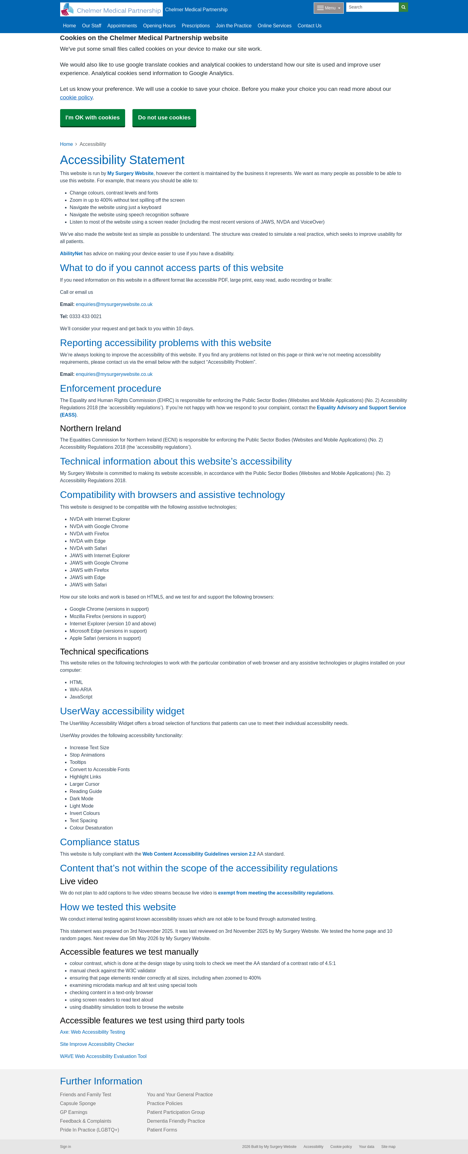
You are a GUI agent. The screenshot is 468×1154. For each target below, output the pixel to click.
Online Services (275, 25)
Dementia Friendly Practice (176, 1120)
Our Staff (91, 25)
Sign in (65, 1147)
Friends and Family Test (85, 1094)
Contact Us (310, 25)
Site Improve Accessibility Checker (97, 1044)
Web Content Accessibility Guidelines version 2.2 (199, 853)
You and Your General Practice (180, 1094)
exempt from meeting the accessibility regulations (275, 892)
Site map (388, 1147)
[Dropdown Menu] (329, 8)
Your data (366, 1147)
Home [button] (69, 25)
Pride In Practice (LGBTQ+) (89, 1129)
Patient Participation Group (176, 1112)
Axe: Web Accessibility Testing (92, 1031)
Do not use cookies (164, 117)
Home (66, 144)
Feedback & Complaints (85, 1120)
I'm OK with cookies (93, 117)
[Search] (372, 7)
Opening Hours (159, 25)
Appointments (122, 25)
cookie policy (76, 97)
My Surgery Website (131, 173)
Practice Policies (165, 1103)
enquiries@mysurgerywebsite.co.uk (114, 304)
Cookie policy (341, 1147)
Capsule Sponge (78, 1103)
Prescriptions (196, 25)
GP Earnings (73, 1112)
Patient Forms (162, 1129)
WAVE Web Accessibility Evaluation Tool (103, 1056)
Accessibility (313, 1147)
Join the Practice (233, 25)
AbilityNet (71, 253)
